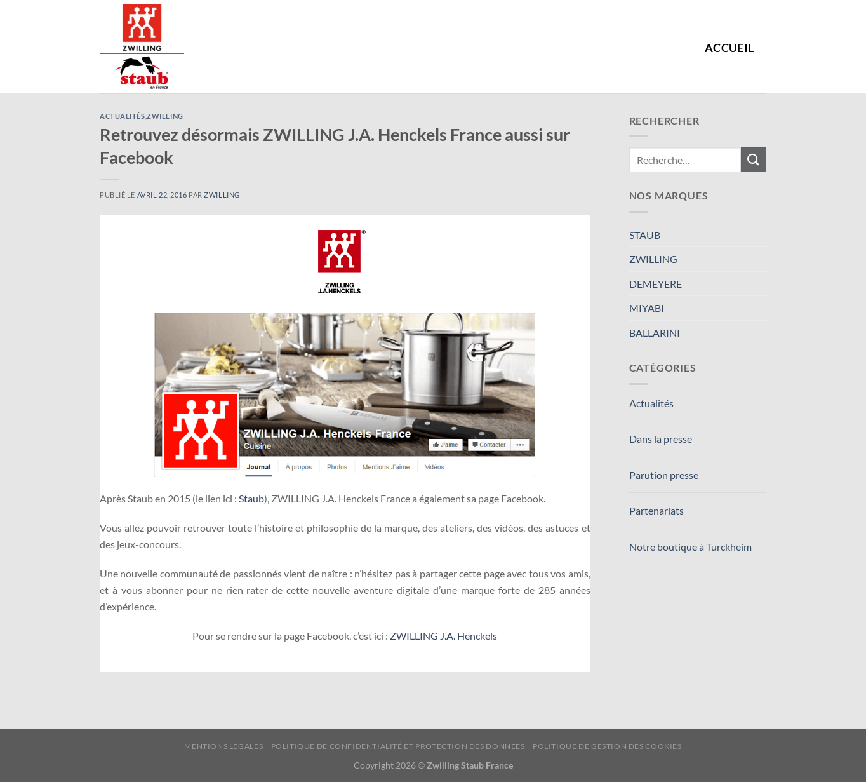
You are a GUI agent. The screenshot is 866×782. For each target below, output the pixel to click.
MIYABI (646, 308)
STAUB (644, 235)
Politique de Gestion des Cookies (607, 746)
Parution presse (663, 475)
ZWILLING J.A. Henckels (443, 636)
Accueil (729, 48)
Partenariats (656, 510)
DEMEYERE (655, 284)
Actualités (122, 116)
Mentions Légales (223, 746)
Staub (251, 498)
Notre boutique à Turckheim (690, 547)
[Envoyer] (753, 159)
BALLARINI (654, 333)
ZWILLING (165, 116)
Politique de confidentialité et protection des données (398, 746)
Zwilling (221, 195)
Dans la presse (660, 439)
